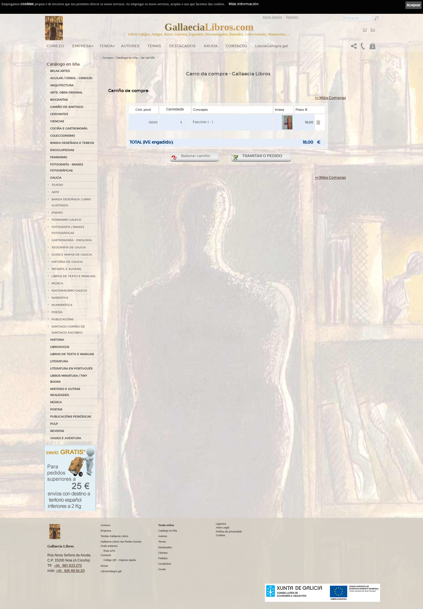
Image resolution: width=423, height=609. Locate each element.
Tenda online (166, 525)
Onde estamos (109, 546)
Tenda (106, 45)
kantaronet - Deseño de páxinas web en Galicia (349, 605)
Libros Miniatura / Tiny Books (68, 379)
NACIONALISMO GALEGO (69, 290)
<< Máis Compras (330, 97)
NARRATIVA (60, 298)
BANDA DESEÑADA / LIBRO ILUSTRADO (71, 202)
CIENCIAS (57, 121)
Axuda (211, 45)
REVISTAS (57, 431)
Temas (154, 45)
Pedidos (163, 558)
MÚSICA (57, 283)
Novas (104, 565)
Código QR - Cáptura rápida (120, 560)
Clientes (163, 552)
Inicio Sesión (272, 17)
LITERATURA (59, 361)
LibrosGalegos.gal (271, 45)
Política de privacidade (229, 531)
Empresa (81, 45)
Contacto (236, 45)
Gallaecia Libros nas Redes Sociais (121, 541)
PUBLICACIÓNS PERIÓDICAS (70, 416)
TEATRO (57, 185)
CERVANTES (59, 114)
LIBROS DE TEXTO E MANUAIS (73, 276)
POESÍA (57, 312)
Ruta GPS (109, 550)
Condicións (164, 563)
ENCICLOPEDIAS (62, 150)
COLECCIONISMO (62, 136)
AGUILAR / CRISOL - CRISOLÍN (71, 78)
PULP (54, 424)
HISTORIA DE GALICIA (67, 262)
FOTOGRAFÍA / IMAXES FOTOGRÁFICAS (68, 230)
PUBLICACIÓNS (62, 319)
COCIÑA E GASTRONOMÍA (68, 128)
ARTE (55, 192)
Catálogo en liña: (63, 64)
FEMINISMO (58, 157)
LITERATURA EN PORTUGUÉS (71, 368)
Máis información (244, 4)
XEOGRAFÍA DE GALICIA (69, 247)
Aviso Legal (222, 527)
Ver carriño (148, 57)
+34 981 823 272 (68, 565)
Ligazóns (221, 523)
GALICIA (55, 178)
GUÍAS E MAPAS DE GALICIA (72, 254)
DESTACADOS (182, 45)
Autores (130, 45)
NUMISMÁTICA (62, 305)
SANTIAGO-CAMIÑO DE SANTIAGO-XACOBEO (68, 329)
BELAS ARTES (60, 71)
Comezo (55, 45)
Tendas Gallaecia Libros (114, 536)
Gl (365, 29)
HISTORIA (57, 340)
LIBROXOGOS (59, 347)
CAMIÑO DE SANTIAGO (66, 107)
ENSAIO (57, 212)
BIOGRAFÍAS (59, 100)
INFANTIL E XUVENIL (66, 269)
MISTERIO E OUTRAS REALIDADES (65, 392)
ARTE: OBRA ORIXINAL (66, 92)
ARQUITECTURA (61, 85)
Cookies (220, 535)
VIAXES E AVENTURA (65, 438)
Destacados (165, 547)
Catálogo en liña (126, 57)
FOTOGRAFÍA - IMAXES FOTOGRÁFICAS (66, 167)
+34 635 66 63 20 (70, 570)
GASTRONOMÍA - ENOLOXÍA (72, 240)
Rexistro (292, 17)
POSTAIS (56, 409)
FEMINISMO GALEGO (66, 220)
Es (373, 29)
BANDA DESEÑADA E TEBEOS (72, 143)
